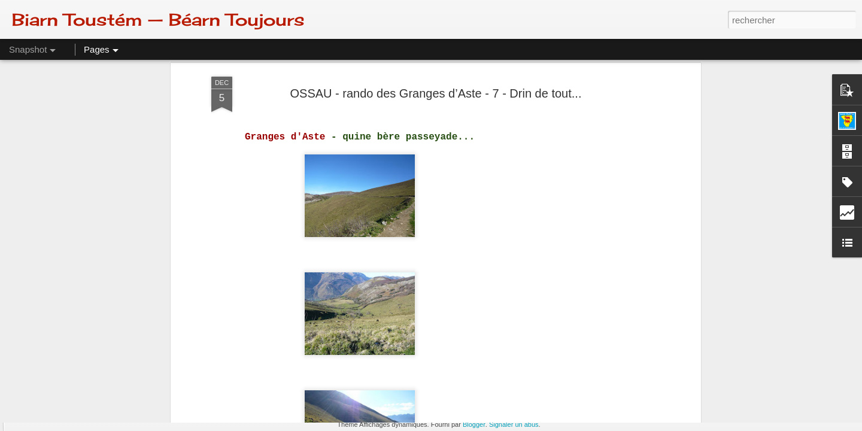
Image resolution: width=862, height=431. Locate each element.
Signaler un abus (514, 424)
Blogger (474, 424)
